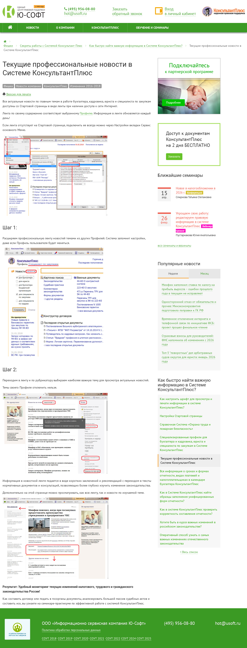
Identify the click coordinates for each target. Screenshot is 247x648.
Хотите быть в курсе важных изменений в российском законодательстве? (188, 524)
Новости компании (28, 86)
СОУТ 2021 (97, 638)
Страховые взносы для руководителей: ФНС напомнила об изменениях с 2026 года (188, 340)
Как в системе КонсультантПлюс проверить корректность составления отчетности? (188, 512)
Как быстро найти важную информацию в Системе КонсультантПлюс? (135, 46)
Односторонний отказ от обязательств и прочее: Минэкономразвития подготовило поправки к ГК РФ (189, 306)
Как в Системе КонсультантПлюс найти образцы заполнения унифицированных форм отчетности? (187, 497)
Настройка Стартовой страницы (181, 416)
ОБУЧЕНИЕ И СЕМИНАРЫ (152, 28)
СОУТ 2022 (113, 638)
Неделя (173, 273)
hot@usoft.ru (227, 623)
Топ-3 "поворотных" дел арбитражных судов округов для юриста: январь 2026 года (188, 357)
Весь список (189, 552)
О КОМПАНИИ (65, 28)
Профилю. (86, 113)
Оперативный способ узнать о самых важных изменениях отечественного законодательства (184, 539)
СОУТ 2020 (81, 638)
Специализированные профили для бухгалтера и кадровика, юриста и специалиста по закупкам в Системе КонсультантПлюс (183, 443)
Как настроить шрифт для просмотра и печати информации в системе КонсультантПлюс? (186, 403)
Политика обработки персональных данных (71, 630)
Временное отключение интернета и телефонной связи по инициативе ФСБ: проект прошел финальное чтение (188, 323)
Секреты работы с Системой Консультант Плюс (51, 46)
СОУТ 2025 (144, 638)
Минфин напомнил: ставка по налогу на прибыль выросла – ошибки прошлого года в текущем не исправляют (188, 289)
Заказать (174, 156)
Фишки (8, 46)
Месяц (204, 273)
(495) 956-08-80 (79, 8)
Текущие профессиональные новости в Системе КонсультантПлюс (186, 461)
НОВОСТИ (32, 28)
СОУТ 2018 (49, 638)
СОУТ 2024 (128, 638)
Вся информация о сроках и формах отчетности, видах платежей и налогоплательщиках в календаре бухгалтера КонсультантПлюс (184, 477)
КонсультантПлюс (105, 28)
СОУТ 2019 (65, 638)
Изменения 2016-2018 (85, 86)
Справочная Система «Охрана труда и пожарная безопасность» (185, 427)
